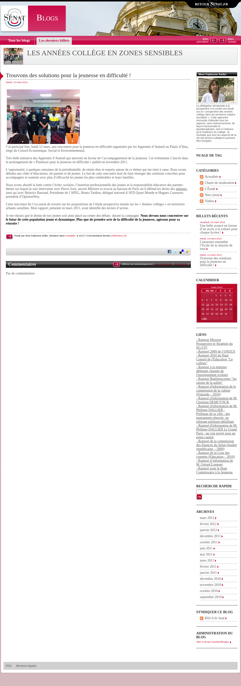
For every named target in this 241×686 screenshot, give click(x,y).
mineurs (181, 189)
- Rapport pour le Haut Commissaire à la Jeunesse (214, 470)
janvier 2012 (208, 530)
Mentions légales (26, 665)
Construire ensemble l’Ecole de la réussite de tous (216, 245)
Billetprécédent (202, 40)
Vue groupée (181, 264)
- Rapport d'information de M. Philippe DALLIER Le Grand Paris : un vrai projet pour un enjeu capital (216, 431)
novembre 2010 (210, 585)
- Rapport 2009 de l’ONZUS (215, 351)
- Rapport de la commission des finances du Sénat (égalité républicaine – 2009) (216, 445)
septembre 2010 (211, 597)
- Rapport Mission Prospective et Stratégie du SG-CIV (214, 343)
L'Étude (210, 189)
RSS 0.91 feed (214, 618)
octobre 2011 (209, 542)
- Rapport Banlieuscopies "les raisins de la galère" (216, 381)
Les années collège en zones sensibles (105, 53)
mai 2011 (206, 554)
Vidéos (209, 201)
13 (207, 304)
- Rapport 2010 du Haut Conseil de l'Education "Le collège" (214, 359)
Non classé (212, 195)
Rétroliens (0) (119, 235)
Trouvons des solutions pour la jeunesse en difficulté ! (68, 75)
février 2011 (208, 566)
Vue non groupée (163, 264)
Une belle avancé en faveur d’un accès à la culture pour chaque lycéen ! (218, 229)
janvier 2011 (208, 572)
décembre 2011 (210, 536)
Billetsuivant (232, 40)
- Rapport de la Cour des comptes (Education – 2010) (215, 455)
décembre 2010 (210, 579)
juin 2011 (206, 548)
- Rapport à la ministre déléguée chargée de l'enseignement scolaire (212, 371)
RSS (8, 665)
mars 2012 (207, 518)
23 (221, 309)
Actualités (70, 235)
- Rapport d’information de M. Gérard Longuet (214, 462)
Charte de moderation (219, 183)
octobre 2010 (209, 591)
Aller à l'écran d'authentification (212, 641)
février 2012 (208, 524)
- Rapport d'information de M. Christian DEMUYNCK (216, 400)
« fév (204, 318)
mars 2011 (207, 560)
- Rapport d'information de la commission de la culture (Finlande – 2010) (216, 390)
